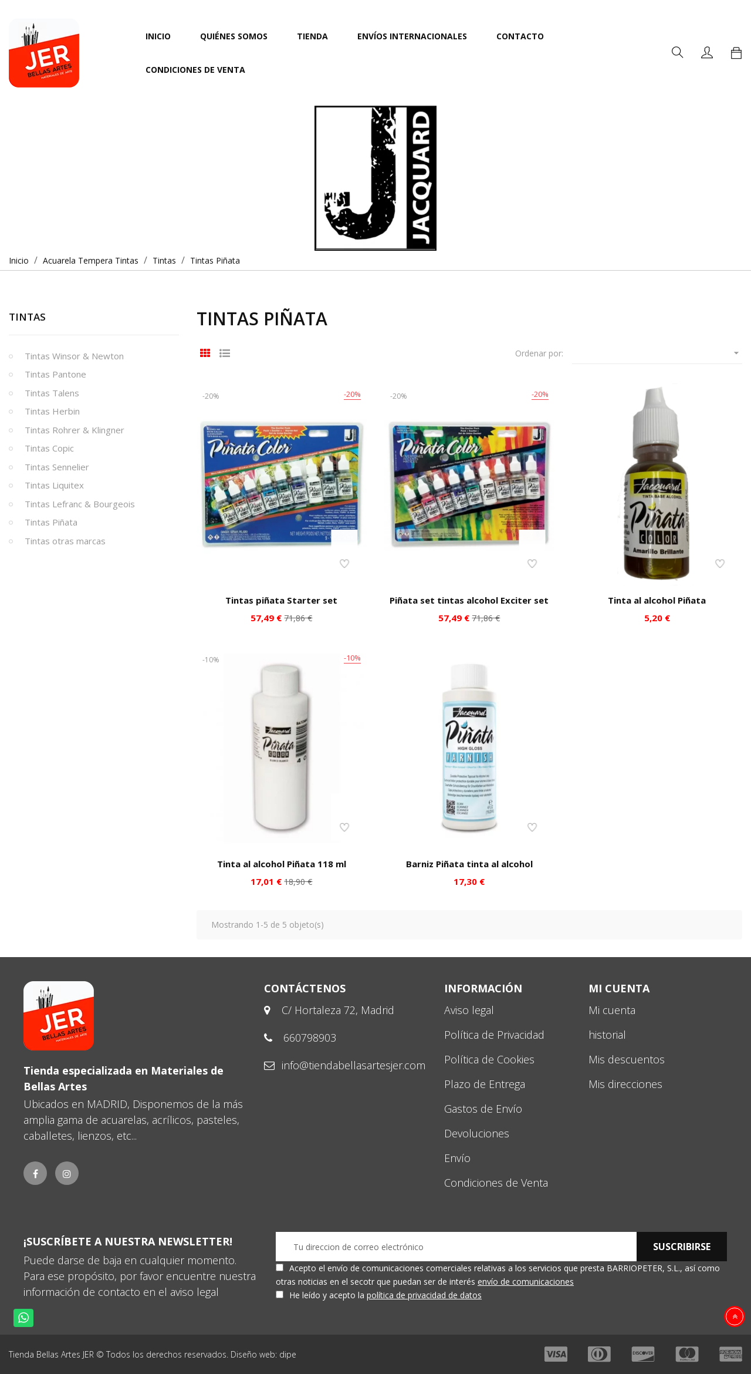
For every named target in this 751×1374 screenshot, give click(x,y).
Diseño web (253, 1354)
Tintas (27, 317)
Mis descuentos (626, 1059)
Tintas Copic (49, 448)
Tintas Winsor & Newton (74, 356)
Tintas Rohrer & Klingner (74, 430)
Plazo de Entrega (484, 1084)
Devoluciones (476, 1133)
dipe (287, 1354)
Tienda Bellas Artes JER (51, 1354)
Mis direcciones (625, 1084)
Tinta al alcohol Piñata (657, 600)
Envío (457, 1158)
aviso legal (194, 1292)
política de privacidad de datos (424, 1295)
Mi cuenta (611, 1010)
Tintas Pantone (55, 374)
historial (607, 1035)
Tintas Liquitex (54, 485)
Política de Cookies (489, 1059)
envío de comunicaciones (526, 1281)
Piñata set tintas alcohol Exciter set (469, 600)
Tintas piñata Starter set (281, 600)
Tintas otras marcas (65, 541)
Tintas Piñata (51, 522)
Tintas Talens (52, 393)
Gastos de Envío (483, 1109)
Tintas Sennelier (57, 467)
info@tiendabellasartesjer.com (353, 1065)
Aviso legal (469, 1010)
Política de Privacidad (494, 1035)
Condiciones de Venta (496, 1183)
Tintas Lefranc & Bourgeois (80, 504)
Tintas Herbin (52, 411)
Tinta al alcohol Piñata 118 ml (281, 864)
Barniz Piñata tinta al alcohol (469, 864)
